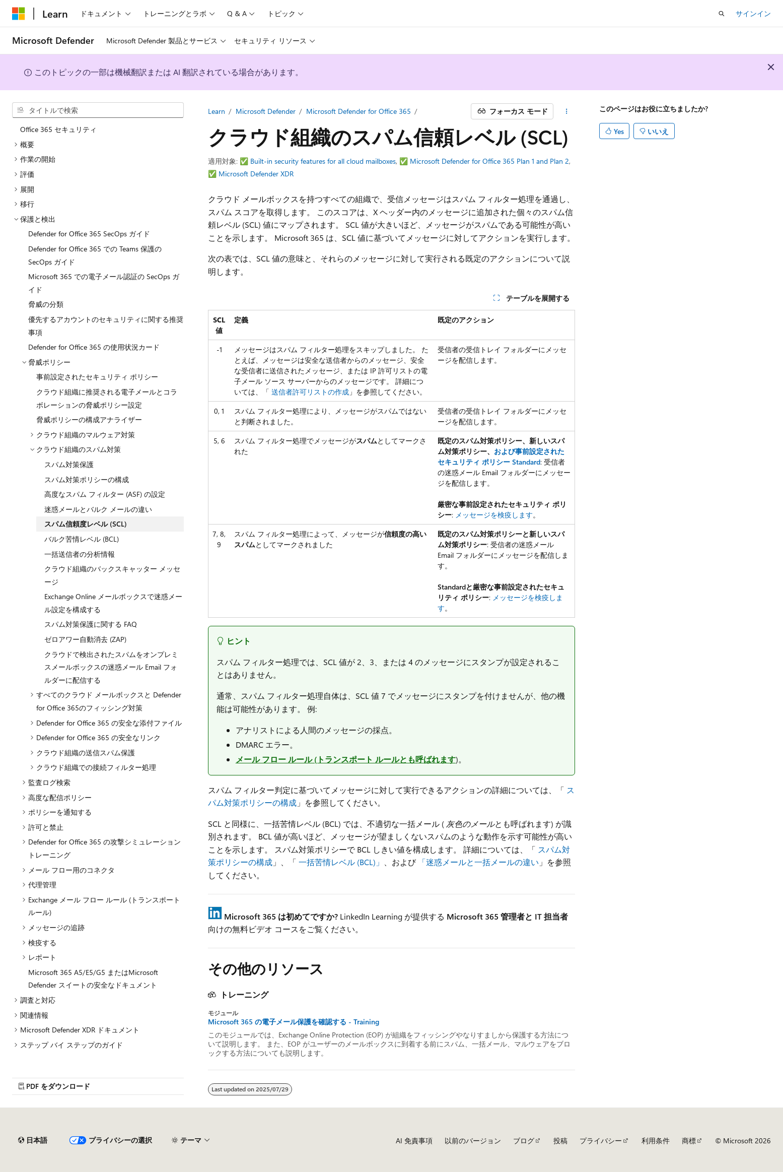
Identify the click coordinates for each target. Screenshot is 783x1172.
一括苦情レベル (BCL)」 (341, 862)
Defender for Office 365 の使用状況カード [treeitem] (94, 347)
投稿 (560, 1140)
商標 (689, 1140)
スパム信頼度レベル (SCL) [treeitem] (85, 524)
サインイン (753, 13)
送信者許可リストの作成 (310, 392)
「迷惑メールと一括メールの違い (478, 862)
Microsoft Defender (266, 111)
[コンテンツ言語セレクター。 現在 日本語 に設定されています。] (32, 1140)
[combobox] (98, 110)
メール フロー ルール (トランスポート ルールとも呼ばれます (346, 759)
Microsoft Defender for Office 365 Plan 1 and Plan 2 (489, 161)
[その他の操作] (566, 111)
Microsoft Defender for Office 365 (358, 111)
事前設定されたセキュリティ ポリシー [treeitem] (97, 376)
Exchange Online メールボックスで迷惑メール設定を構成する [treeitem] (113, 603)
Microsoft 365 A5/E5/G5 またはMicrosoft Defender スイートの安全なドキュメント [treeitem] (93, 978)
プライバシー (601, 1140)
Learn (216, 111)
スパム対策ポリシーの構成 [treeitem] (86, 479)
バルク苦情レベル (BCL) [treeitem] (81, 539)
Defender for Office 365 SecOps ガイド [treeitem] (89, 233)
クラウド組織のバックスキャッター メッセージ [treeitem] (112, 575)
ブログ (523, 1140)
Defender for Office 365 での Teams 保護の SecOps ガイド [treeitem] (95, 255)
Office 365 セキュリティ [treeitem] (58, 129)
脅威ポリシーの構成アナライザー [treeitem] (89, 419)
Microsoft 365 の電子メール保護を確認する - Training (293, 1021)
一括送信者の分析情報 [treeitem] (79, 554)
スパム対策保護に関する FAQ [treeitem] (90, 624)
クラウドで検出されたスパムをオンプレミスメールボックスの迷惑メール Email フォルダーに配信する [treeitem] (111, 667)
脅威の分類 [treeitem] (45, 304)
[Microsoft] (18, 13)
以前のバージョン (473, 1140)
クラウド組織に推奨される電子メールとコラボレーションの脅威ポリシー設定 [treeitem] (106, 398)
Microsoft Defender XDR (256, 173)
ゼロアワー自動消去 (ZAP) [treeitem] (85, 639)
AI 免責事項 (414, 1140)
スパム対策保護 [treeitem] (69, 464)
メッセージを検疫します (494, 514)
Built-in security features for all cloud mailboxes (323, 161)
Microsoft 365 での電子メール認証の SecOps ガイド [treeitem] (103, 283)
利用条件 (656, 1140)
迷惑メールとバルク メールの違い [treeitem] (98, 509)
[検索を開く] (721, 14)
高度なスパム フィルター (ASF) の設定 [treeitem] (104, 494)
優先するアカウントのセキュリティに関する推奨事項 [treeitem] (105, 325)
